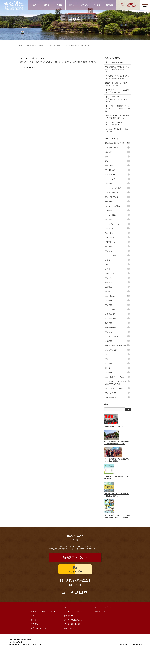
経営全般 (117, 152)
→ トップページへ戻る (28, 67)
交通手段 (117, 278)
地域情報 (117, 341)
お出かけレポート (117, 174)
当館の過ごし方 (117, 242)
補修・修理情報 (117, 327)
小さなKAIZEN (117, 215)
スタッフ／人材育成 (54, 45)
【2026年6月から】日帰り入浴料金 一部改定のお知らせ (116, 91)
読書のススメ (117, 156)
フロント (117, 359)
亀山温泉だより (117, 296)
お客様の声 (117, 228)
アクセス (84, 5)
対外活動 (117, 219)
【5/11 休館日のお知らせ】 (115, 62)
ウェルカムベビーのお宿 (117, 388)
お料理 (46, 5)
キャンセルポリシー (72, 628)
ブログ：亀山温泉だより (74, 620)
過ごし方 (67, 607)
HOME (21, 45)
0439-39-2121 (78, 580)
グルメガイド (117, 179)
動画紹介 (98, 611)
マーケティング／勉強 (117, 188)
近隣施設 (117, 287)
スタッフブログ (117, 350)
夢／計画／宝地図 (117, 197)
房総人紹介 (117, 183)
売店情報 (117, 305)
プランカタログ (117, 393)
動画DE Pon (117, 201)
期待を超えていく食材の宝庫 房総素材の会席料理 (117, 382)
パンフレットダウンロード (106, 607)
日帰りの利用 (117, 273)
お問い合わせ (117, 237)
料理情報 (117, 300)
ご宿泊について (117, 255)
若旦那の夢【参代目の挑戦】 (36, 45)
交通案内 (117, 251)
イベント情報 (117, 309)
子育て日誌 (117, 165)
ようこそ (97, 5)
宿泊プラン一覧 (73, 557)
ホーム (33, 607)
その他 (117, 291)
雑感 (117, 161)
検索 (106, 404)
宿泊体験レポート (117, 170)
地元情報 (117, 210)
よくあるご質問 (75, 569)
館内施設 (109, 5)
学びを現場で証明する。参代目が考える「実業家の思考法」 (116, 77)
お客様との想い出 (117, 192)
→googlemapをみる (15, 642)
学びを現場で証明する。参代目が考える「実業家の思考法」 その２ (116, 69)
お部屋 (59, 5)
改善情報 (117, 323)
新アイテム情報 (117, 318)
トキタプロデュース (117, 224)
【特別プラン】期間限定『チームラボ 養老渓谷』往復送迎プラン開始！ (116, 108)
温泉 (34, 5)
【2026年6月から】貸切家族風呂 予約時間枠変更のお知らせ (116, 116)
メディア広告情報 (117, 336)
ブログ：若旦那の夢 (72, 624)
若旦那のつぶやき (117, 147)
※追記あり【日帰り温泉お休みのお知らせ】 (116, 130)
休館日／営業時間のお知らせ (117, 345)
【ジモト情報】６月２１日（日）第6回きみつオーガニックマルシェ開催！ (117, 99)
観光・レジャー (117, 233)
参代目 (117, 354)
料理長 (117, 368)
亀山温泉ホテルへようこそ (117, 377)
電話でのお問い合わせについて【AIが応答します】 (116, 123)
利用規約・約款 (117, 397)
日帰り (71, 5)
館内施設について (117, 282)
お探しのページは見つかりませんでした (76, 45)
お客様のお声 (117, 314)
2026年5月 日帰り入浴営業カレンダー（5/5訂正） (116, 84)
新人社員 (117, 363)
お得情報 (117, 372)
